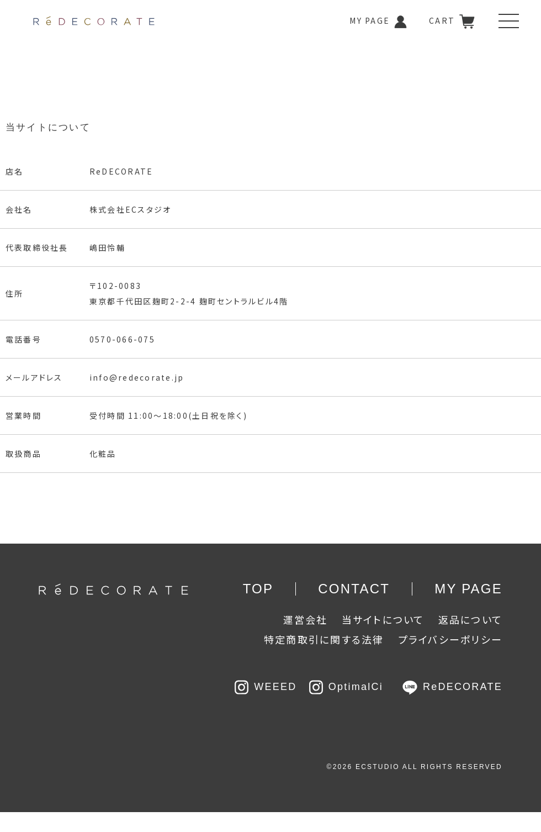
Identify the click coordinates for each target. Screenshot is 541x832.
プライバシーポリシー (450, 639)
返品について (470, 619)
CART (452, 21)
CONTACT (354, 588)
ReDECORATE (452, 686)
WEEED (267, 686)
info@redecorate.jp (136, 377)
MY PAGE (378, 21)
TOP (258, 588)
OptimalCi (346, 686)
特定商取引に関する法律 (324, 639)
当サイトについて (383, 619)
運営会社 (305, 619)
